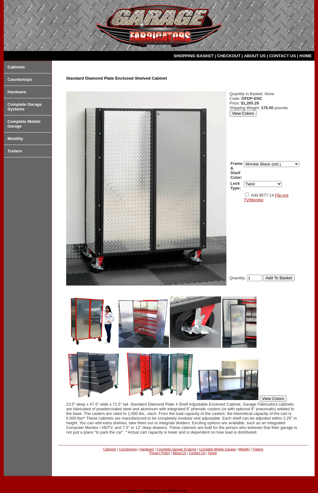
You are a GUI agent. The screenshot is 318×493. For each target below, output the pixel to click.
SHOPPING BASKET (194, 55)
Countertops (19, 79)
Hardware (16, 92)
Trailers (14, 151)
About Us (179, 453)
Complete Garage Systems (176, 449)
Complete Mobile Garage (217, 449)
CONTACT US (283, 55)
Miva (192, 490)
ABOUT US (255, 55)
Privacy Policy (160, 453)
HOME (305, 55)
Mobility (15, 138)
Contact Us (197, 453)
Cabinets (16, 67)
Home (212, 453)
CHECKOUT (229, 55)
